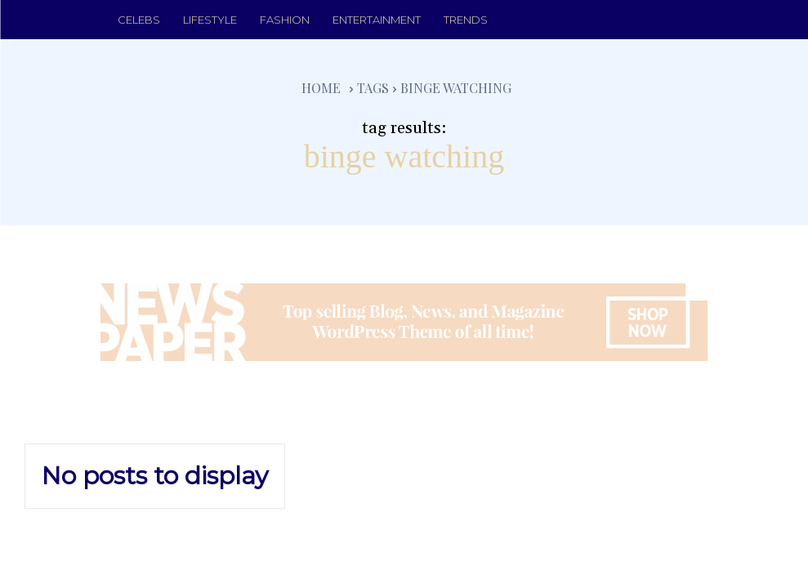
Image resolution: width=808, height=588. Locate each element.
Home (321, 87)
